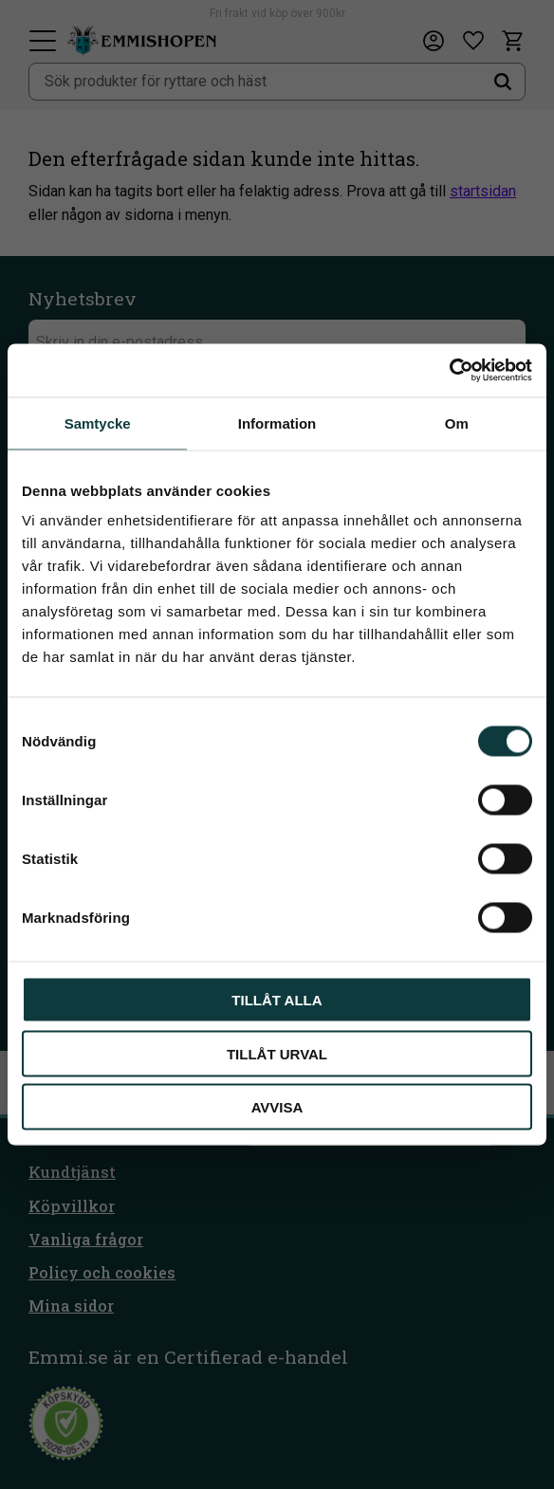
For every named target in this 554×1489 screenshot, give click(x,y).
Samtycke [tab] (98, 422)
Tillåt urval (277, 1053)
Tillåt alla (276, 1000)
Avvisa (277, 1107)
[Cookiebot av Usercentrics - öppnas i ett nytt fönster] (449, 370)
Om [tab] (457, 422)
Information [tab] (277, 422)
